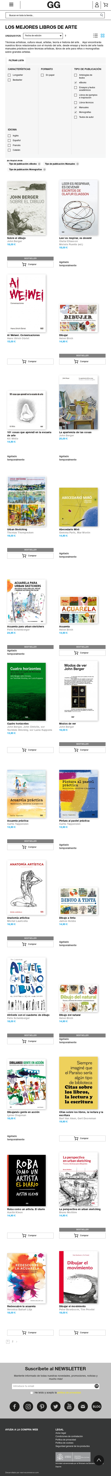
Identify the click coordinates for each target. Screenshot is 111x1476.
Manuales (84, 108)
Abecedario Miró (69, 530)
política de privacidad (69, 1393)
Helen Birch (66, 338)
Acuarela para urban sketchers (25, 627)
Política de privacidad (66, 1440)
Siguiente (16, 1342)
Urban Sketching (17, 530)
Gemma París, (68, 533)
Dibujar (63, 335)
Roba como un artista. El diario (26, 1209)
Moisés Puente (68, 244)
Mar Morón (83, 533)
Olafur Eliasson (68, 241)
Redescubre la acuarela (21, 1306)
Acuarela (64, 627)
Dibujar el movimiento (72, 1306)
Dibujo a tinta (67, 918)
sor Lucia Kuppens (41, 730)
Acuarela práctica (17, 821)
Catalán (16, 150)
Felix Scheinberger (18, 630)
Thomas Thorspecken (20, 533)
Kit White (12, 439)
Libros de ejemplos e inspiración (88, 96)
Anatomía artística (18, 918)
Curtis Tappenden (17, 824)
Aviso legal (61, 1433)
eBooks (82, 83)
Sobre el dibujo (16, 238)
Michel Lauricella (17, 921)
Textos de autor (86, 117)
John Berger (14, 241)
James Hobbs (67, 921)
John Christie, (32, 727)
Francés (16, 145)
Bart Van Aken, (68, 1119)
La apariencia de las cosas (75, 432)
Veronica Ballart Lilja (19, 1310)
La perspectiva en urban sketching (80, 1209)
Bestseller (17, 80)
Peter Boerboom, (70, 1310)
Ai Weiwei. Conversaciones (23, 335)
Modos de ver (67, 724)
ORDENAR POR (12, 36)
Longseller (18, 75)
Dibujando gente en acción (23, 1112)
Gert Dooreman (87, 1119)
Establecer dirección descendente (66, 35)
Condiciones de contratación (69, 1437)
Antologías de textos (85, 76)
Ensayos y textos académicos (87, 89)
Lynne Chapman (16, 1115)
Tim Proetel (88, 1310)
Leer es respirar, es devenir (75, 238)
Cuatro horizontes (18, 724)
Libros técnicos (86, 103)
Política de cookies (64, 1443)
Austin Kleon (15, 1212)
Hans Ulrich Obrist (18, 338)
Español (17, 141)
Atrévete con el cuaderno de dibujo (28, 1015)
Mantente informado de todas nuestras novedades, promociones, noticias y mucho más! (56, 1377)
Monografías (85, 112)
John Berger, (15, 727)
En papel (50, 75)
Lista (95, 35)
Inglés (16, 136)
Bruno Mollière (68, 1212)
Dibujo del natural (70, 1015)
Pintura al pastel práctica (74, 821)
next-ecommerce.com (29, 1473)
